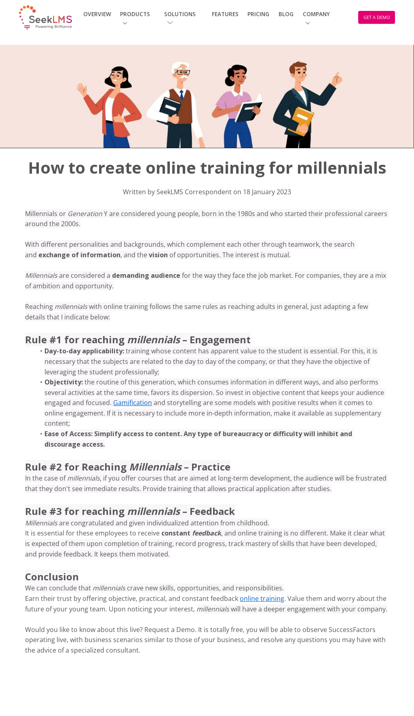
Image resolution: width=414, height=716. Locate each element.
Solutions (180, 17)
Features (225, 14)
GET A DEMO (376, 17)
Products (135, 14)
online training (262, 598)
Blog (286, 14)
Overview (97, 14)
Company (316, 14)
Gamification (132, 402)
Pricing (258, 14)
